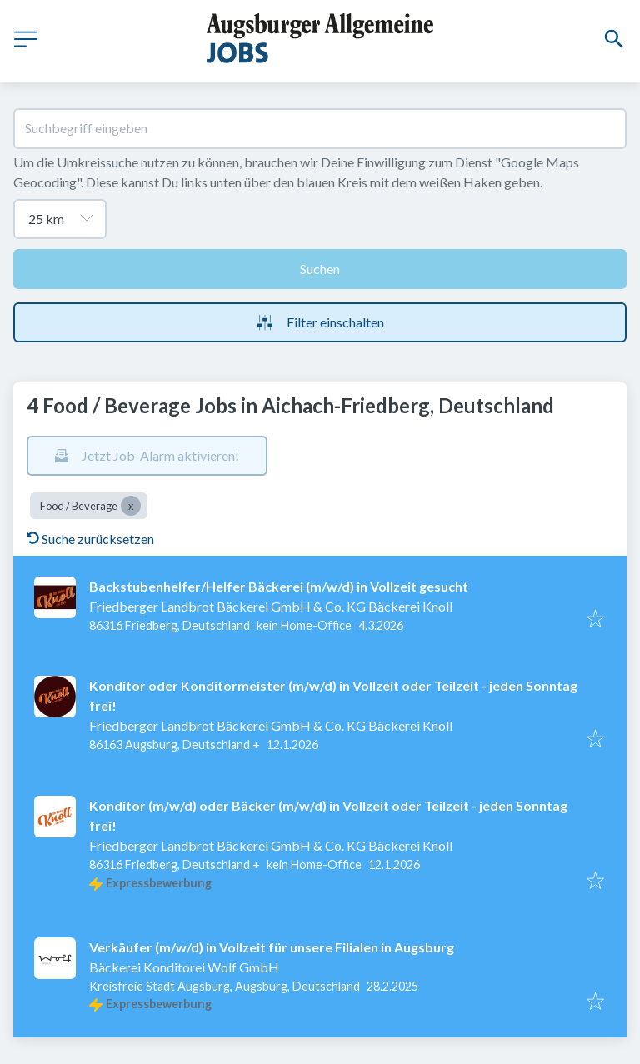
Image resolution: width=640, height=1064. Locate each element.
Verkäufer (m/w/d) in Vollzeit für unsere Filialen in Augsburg (271, 947)
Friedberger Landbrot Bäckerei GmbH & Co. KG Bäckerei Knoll (270, 606)
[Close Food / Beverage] (131, 506)
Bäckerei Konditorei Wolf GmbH (184, 967)
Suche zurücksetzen (90, 539)
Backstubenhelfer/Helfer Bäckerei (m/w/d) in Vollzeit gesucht (278, 586)
